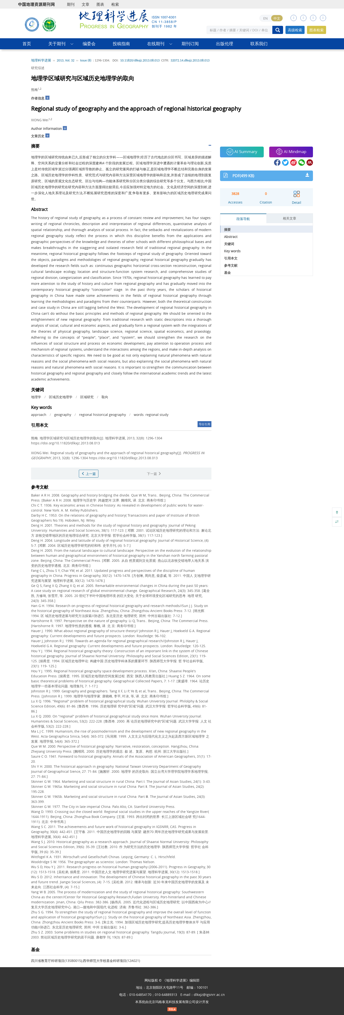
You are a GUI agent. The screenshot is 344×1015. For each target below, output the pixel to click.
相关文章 (289, 218)
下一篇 (154, 473)
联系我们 (259, 43)
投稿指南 (121, 43)
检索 (115, 4)
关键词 (229, 244)
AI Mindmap (291, 151)
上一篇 (88, 473)
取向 (105, 397)
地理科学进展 (41, 60)
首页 (26, 43)
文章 (85, 4)
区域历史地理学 (60, 397)
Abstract (230, 236)
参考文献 (230, 265)
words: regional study (151, 414)
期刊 (71, 4)
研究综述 (37, 68)
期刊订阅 (190, 43)
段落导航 (243, 218)
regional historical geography (102, 414)
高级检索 (295, 30)
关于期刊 (56, 43)
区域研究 (87, 397)
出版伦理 (224, 43)
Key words (232, 251)
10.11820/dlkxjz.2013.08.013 (140, 60)
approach (38, 414)
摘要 (227, 229)
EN (265, 18)
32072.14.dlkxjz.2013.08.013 (190, 60)
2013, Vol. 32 (66, 60)
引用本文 (230, 258)
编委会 (89, 43)
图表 (100, 4)
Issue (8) (85, 60)
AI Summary (241, 151)
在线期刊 (155, 43)
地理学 (36, 397)
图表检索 (316, 30)
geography (62, 414)
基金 (227, 272)
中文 (277, 18)
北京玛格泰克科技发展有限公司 (172, 1001)
